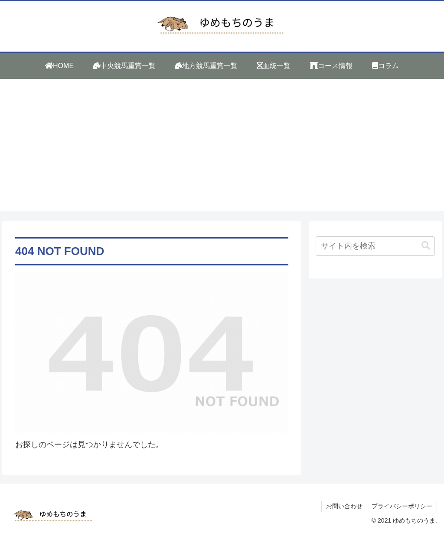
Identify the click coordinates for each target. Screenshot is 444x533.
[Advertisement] (222, 150)
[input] (375, 246)
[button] (426, 246)
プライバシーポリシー (402, 506)
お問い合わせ (344, 506)
